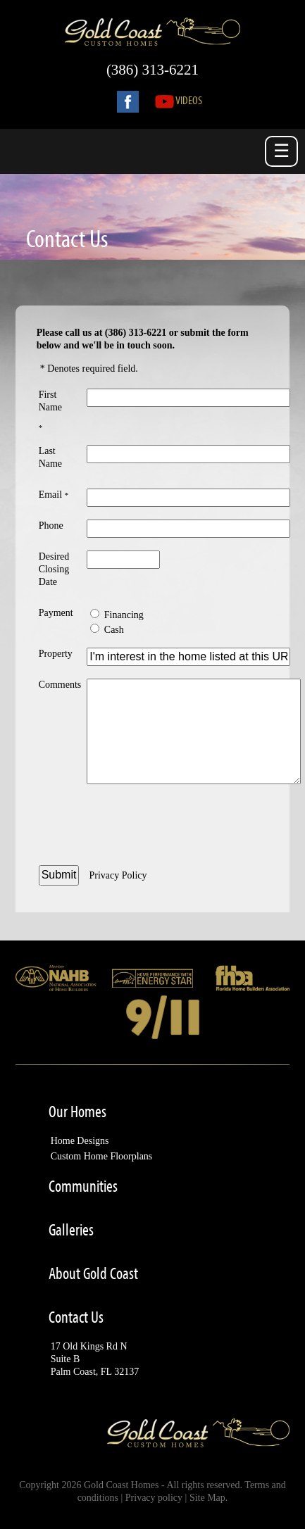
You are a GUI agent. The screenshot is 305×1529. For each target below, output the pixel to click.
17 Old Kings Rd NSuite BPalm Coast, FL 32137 (95, 1359)
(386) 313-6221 (152, 69)
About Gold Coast (93, 1273)
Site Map (207, 1497)
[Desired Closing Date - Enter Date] (123, 559)
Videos (178, 99)
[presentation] (194, 826)
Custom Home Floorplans (102, 1156)
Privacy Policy (118, 875)
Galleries (71, 1229)
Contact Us (76, 1317)
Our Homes (77, 1111)
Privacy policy (153, 1497)
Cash (114, 629)
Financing (124, 615)
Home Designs (80, 1140)
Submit (59, 875)
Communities (83, 1186)
